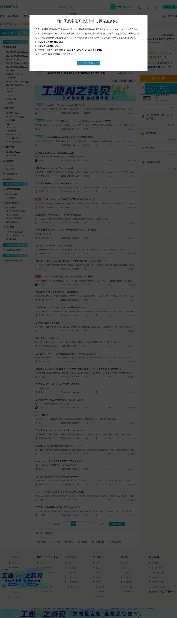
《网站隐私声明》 (45, 46)
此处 (42, 54)
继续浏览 (88, 63)
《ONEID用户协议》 (72, 50)
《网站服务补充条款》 (47, 41)
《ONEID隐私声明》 (93, 50)
